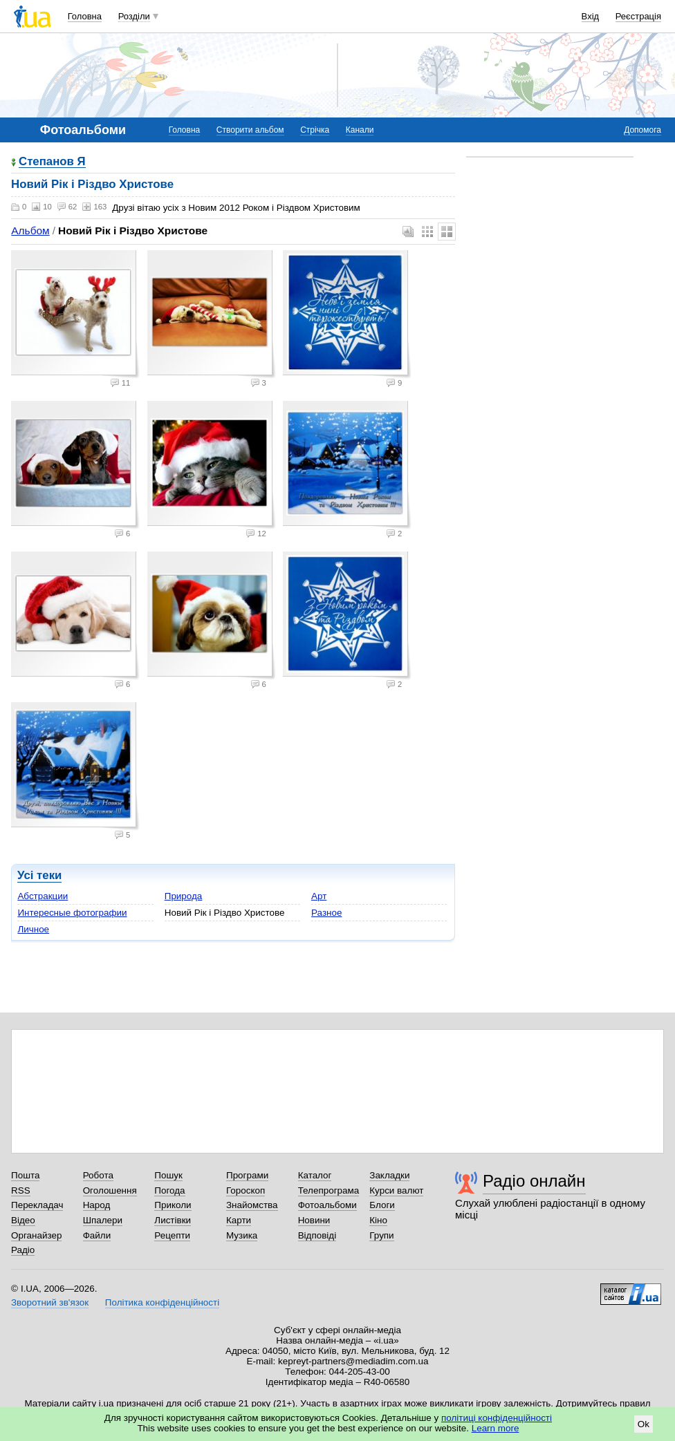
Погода (169, 1190)
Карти (238, 1220)
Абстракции (42, 896)
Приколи (172, 1205)
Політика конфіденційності (162, 1302)
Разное (326, 912)
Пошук (168, 1175)
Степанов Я (52, 162)
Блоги (382, 1205)
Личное (33, 929)
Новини (314, 1220)
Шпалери (102, 1220)
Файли (97, 1235)
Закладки (389, 1175)
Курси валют (396, 1190)
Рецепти (172, 1235)
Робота (98, 1175)
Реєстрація (638, 16)
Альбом (30, 230)
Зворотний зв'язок (50, 1302)
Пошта (25, 1175)
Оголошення (110, 1190)
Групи (381, 1235)
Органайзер (36, 1235)
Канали (360, 130)
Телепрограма (329, 1190)
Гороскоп (245, 1190)
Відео (23, 1220)
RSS (20, 1190)
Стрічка (314, 130)
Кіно (378, 1220)
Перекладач (37, 1205)
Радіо (23, 1250)
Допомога (642, 130)
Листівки (172, 1220)
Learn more (495, 1428)
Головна (85, 16)
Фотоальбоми (327, 1205)
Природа (184, 896)
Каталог (315, 1175)
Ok (643, 1424)
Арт (318, 896)
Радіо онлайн (534, 1180)
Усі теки (39, 875)
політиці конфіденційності (496, 1418)
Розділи (134, 16)
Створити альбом (250, 130)
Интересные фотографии (72, 912)
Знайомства (252, 1205)
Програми (247, 1175)
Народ (97, 1205)
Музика (241, 1235)
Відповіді (317, 1235)
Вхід (591, 16)
